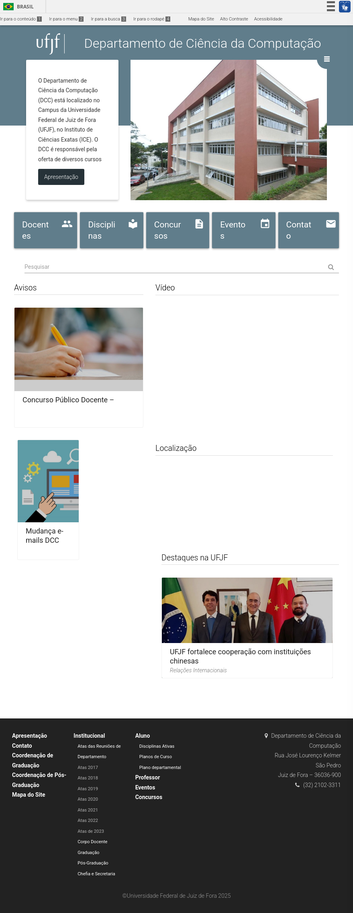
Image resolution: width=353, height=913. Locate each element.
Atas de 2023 (91, 831)
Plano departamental (160, 767)
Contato (22, 746)
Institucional (89, 735)
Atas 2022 (88, 820)
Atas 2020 (88, 799)
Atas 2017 (88, 767)
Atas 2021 (88, 810)
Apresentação (29, 735)
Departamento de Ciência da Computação (202, 43)
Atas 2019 (88, 788)
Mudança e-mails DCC (44, 535)
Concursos (148, 797)
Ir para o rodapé (151, 19)
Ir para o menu (66, 19)
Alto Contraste (234, 19)
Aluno (142, 735)
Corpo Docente (92, 841)
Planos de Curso (155, 756)
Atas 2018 (88, 778)
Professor (147, 777)
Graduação (88, 852)
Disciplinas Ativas (157, 746)
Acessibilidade (268, 19)
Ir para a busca (108, 19)
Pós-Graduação (93, 863)
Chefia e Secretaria (96, 873)
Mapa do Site (201, 19)
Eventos (145, 787)
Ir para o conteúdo (21, 19)
